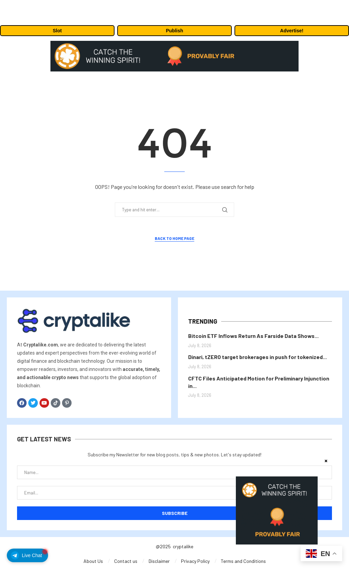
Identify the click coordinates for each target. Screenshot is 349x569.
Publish (174, 30)
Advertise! (291, 30)
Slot (57, 30)
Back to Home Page (174, 238)
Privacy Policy (195, 561)
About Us (93, 561)
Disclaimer (159, 561)
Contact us (125, 561)
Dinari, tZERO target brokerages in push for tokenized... (257, 357)
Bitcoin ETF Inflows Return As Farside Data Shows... (253, 335)
